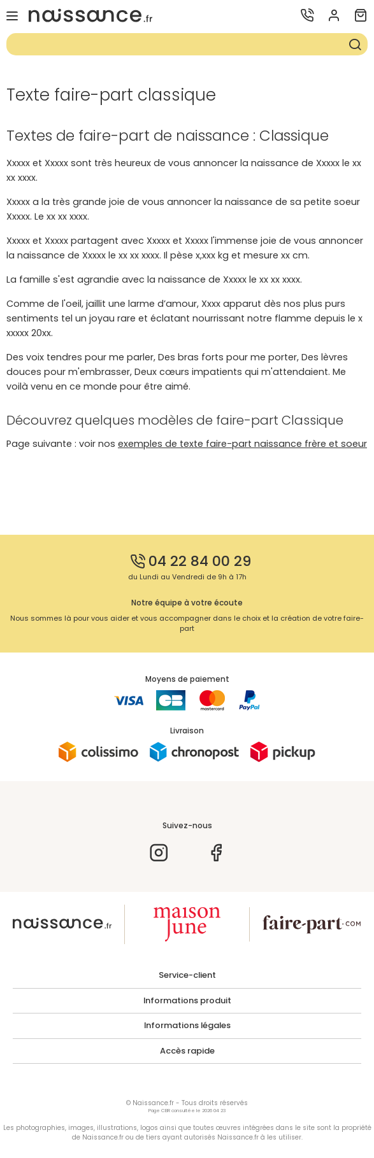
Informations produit (187, 1000)
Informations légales (187, 1025)
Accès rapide (187, 1051)
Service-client (187, 975)
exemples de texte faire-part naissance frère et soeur (242, 443)
